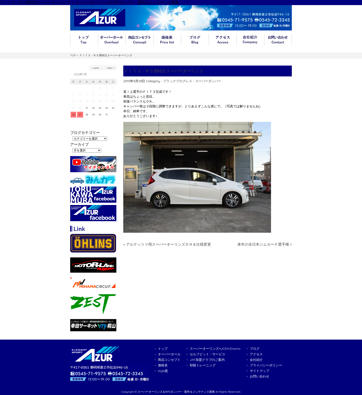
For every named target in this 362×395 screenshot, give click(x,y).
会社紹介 (250, 39)
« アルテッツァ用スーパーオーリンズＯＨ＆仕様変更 (167, 244)
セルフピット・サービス (207, 354)
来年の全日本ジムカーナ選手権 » (264, 244)
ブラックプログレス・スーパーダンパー (192, 81)
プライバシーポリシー (266, 365)
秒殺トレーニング (203, 365)
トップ (84, 39)
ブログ (195, 39)
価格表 (167, 39)
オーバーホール (112, 39)
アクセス (222, 39)
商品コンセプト (139, 39)
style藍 (163, 371)
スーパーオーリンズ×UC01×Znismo (215, 349)
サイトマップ (259, 371)
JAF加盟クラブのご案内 (207, 360)
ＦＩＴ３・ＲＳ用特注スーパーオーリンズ (163, 71)
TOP (72, 55)
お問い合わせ (278, 39)
